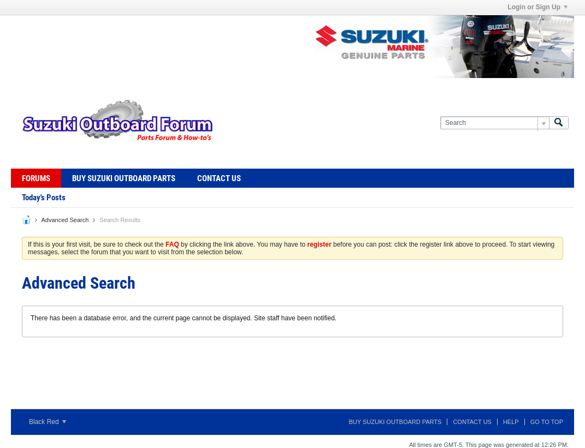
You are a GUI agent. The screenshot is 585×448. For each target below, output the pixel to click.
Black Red (47, 422)
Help (511, 422)
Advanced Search (64, 220)
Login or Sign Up (537, 7)
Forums (36, 178)
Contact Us (219, 178)
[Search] (494, 123)
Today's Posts (44, 197)
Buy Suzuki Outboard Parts (123, 178)
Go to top (546, 422)
